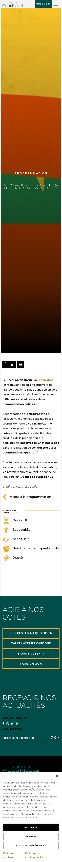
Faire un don (43, 4)
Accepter (31, 827)
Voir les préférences (31, 845)
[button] (57, 776)
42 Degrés (45, 380)
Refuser (31, 836)
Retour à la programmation (26, 497)
